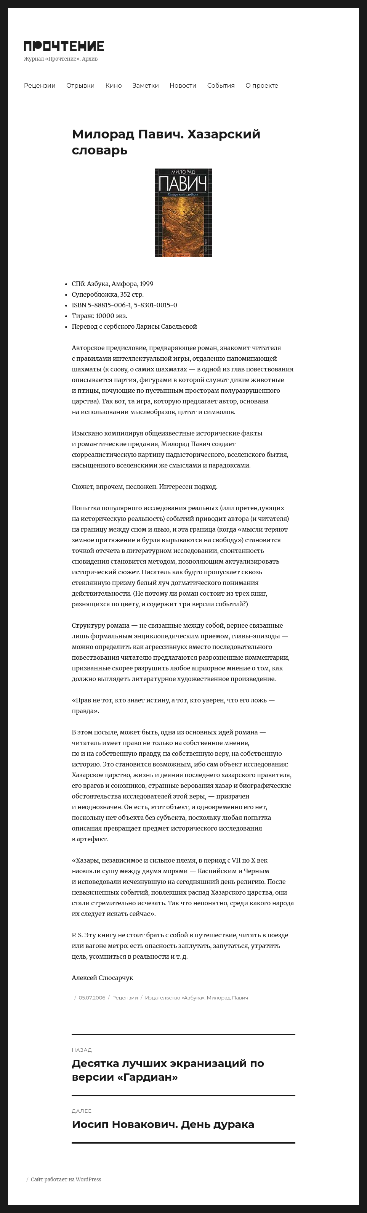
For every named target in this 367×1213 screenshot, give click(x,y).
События (221, 85)
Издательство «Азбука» (175, 997)
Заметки (146, 85)
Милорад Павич (227, 997)
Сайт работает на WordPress (66, 1179)
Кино (114, 85)
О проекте (261, 85)
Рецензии (40, 85)
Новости (183, 85)
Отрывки (80, 85)
